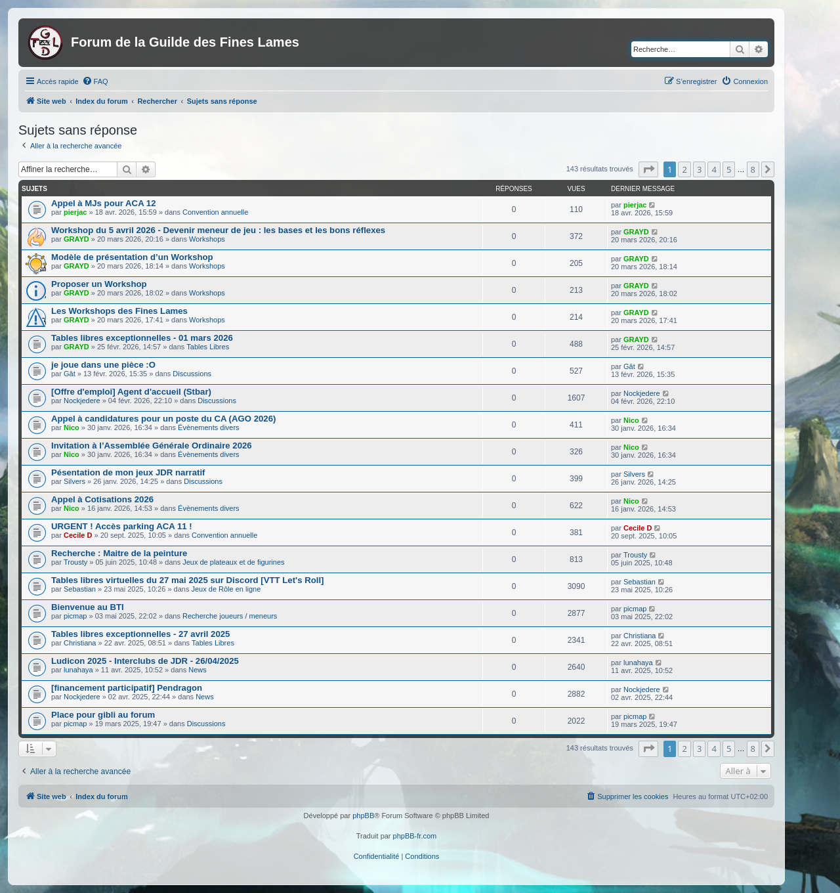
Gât (69, 374)
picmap (75, 616)
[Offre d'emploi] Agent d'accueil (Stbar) (131, 392)
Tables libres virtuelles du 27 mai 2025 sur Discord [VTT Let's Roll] (187, 580)
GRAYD (76, 239)
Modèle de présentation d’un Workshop (132, 257)
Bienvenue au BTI (87, 607)
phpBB (363, 815)
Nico (71, 427)
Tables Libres (207, 347)
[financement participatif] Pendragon (126, 688)
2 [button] (684, 169)
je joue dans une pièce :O (103, 365)
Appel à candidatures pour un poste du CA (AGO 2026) (163, 419)
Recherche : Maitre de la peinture (119, 553)
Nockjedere (82, 400)
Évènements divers (209, 427)
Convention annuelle (215, 212)
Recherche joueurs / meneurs (229, 616)
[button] (648, 169)
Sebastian (80, 589)
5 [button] (728, 169)
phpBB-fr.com (415, 836)
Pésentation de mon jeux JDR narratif (128, 472)
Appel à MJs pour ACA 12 (103, 203)
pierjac (75, 212)
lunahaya (78, 670)
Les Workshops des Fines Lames (119, 311)
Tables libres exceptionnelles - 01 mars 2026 (142, 338)
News (197, 670)
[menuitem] (95, 81)
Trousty (75, 562)
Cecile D (78, 535)
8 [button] (753, 169)
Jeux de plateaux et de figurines (233, 562)
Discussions (192, 374)
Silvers (74, 481)
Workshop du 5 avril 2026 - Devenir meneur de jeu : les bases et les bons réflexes (218, 230)
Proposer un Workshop (99, 284)
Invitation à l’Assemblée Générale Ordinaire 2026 (151, 445)
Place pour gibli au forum (103, 715)
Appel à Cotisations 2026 (102, 499)
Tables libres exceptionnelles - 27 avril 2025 (140, 634)
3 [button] (699, 169)
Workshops (207, 239)
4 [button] (713, 169)
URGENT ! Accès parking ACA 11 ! (121, 526)
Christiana (80, 643)
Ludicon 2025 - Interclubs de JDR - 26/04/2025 (145, 661)
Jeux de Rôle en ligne (226, 589)
